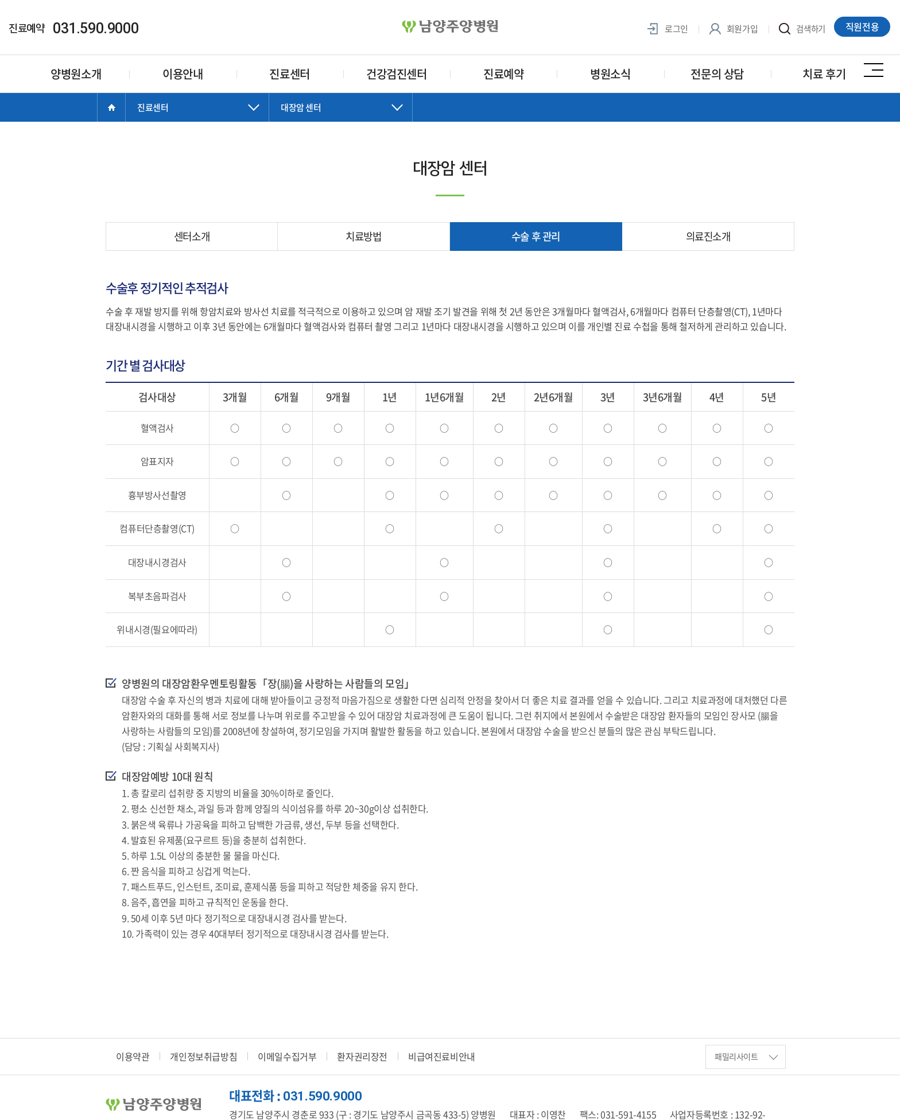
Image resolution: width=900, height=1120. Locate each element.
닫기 (197, 119)
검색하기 (801, 29)
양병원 (450, 27)
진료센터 (289, 73)
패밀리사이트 (746, 1052)
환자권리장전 (362, 1052)
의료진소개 (708, 236)
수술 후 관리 (535, 236)
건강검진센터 (396, 73)
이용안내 (182, 73)
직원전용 (863, 27)
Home (111, 107)
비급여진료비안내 (441, 1052)
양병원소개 (76, 73)
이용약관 (132, 1052)
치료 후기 (823, 73)
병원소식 (610, 73)
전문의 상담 (717, 73)
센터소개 (192, 236)
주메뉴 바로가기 (0, 0)
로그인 (665, 29)
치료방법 (363, 236)
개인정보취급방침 (203, 1052)
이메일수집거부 (287, 1052)
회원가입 (731, 29)
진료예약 (503, 73)
